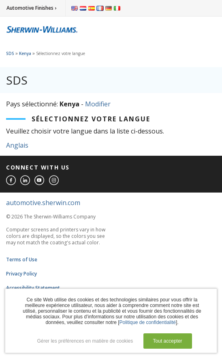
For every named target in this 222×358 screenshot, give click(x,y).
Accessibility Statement (33, 287)
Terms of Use (21, 259)
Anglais (17, 145)
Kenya (25, 53)
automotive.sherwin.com (43, 202)
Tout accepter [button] (167, 341)
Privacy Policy (21, 273)
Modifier (98, 104)
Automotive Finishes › (31, 7)
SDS (10, 53)
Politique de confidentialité (148, 322)
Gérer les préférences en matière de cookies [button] (85, 341)
